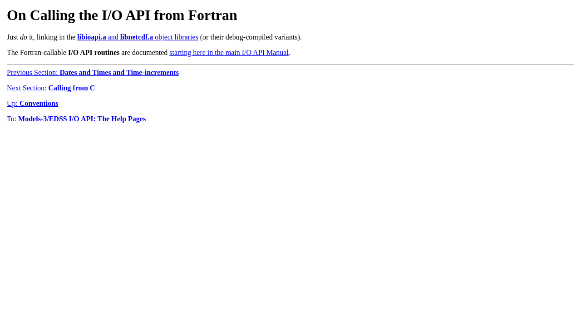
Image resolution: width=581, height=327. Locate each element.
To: (76, 119)
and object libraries (137, 37)
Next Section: (51, 88)
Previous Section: (93, 72)
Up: (32, 103)
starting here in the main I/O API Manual (229, 52)
